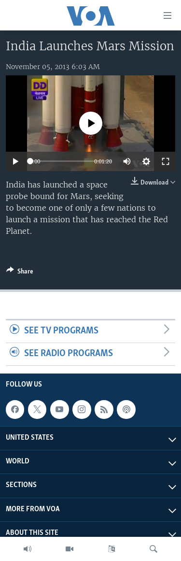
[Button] (19, 273)
